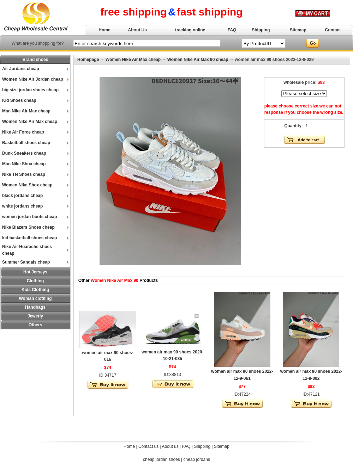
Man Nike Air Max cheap (26, 111)
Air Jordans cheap (20, 68)
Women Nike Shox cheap (27, 185)
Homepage (88, 59)
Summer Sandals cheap (26, 262)
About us (170, 446)
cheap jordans (197, 459)
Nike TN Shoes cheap (23, 174)
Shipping (261, 29)
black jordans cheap (22, 195)
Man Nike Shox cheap (24, 163)
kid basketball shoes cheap (29, 237)
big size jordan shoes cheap (30, 89)
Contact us (148, 446)
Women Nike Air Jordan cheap (32, 79)
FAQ (232, 29)
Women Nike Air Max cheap (29, 121)
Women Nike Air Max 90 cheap (197, 59)
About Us (137, 29)
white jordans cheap (22, 206)
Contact (333, 29)
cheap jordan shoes (161, 459)
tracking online (190, 29)
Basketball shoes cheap (26, 142)
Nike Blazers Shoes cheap (28, 227)
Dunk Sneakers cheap (24, 153)
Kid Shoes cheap (19, 100)
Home (104, 29)
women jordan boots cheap (29, 216)
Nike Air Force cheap (23, 132)
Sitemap (298, 29)
